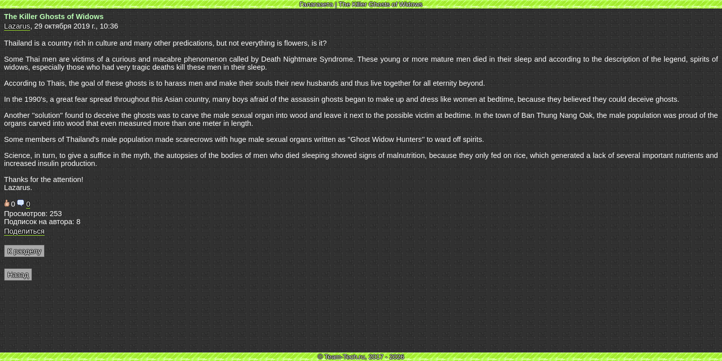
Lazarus (17, 26)
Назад (18, 275)
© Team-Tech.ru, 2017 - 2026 (361, 356)
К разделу (24, 251)
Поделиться (24, 231)
